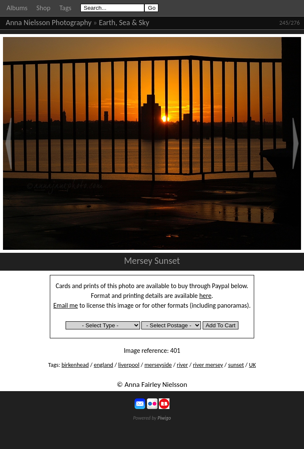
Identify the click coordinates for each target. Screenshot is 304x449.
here (205, 296)
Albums (17, 8)
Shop (44, 8)
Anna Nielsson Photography (49, 22)
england (103, 365)
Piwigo (164, 418)
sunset (236, 365)
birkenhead (75, 365)
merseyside (158, 365)
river (182, 365)
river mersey (208, 365)
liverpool (129, 365)
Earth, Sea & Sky (124, 22)
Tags (65, 8)
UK (252, 365)
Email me (65, 305)
